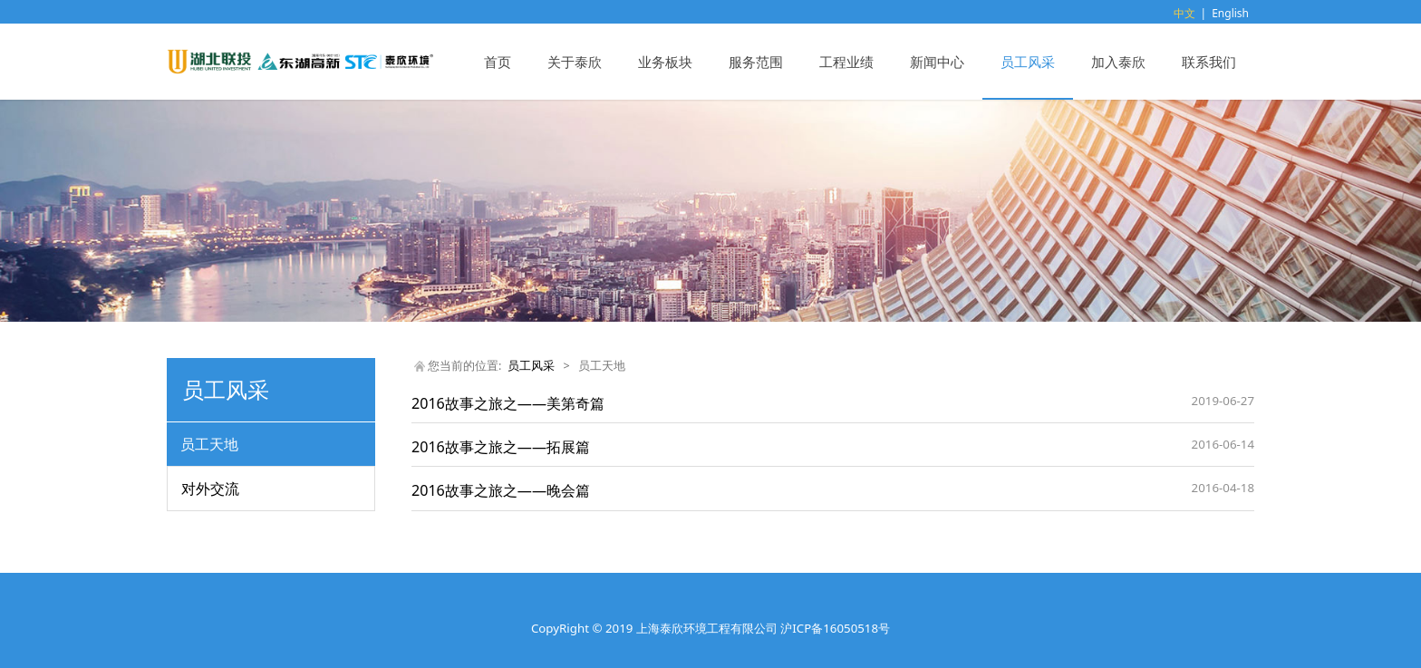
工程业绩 (846, 62)
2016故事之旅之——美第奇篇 (507, 403)
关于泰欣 (574, 62)
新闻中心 (937, 62)
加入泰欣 (1118, 62)
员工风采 (1027, 62)
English (1230, 13)
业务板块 (665, 62)
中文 (1184, 13)
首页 (497, 62)
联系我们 (1209, 62)
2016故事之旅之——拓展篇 (500, 447)
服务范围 (756, 62)
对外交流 (210, 489)
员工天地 (209, 444)
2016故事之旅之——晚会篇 (500, 490)
